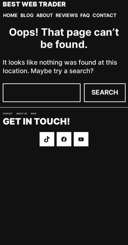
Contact (104, 15)
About (44, 15)
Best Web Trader (34, 4)
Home (10, 15)
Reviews (67, 15)
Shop (34, 114)
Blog (27, 15)
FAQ (85, 15)
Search (104, 92)
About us (21, 114)
